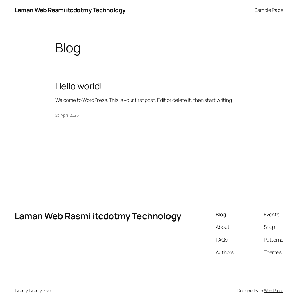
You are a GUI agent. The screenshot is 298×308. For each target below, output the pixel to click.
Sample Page (268, 9)
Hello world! (79, 86)
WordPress (273, 290)
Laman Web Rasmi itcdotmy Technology (70, 10)
